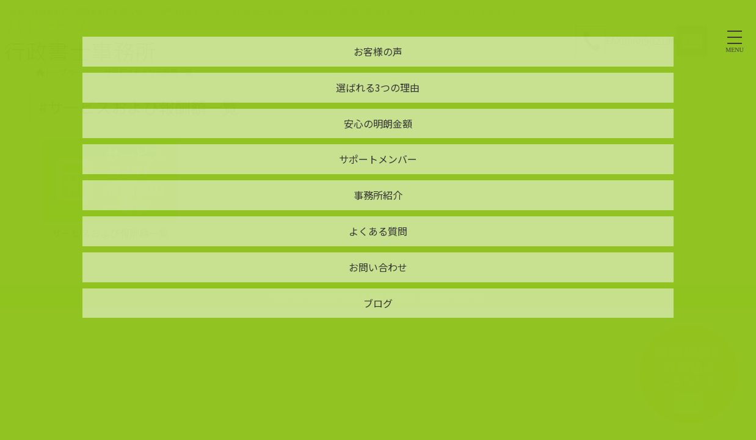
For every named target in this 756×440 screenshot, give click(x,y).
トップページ (62, 72)
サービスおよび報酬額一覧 (110, 233)
